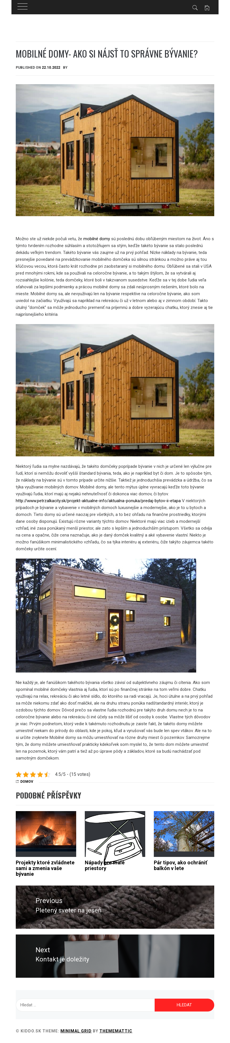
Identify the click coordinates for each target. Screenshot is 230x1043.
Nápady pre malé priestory (105, 865)
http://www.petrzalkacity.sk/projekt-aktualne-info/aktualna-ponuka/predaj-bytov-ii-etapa (98, 500)
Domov (26, 782)
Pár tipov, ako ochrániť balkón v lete (180, 865)
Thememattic (115, 1031)
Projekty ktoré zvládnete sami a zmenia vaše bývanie (45, 868)
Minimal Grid (76, 1031)
